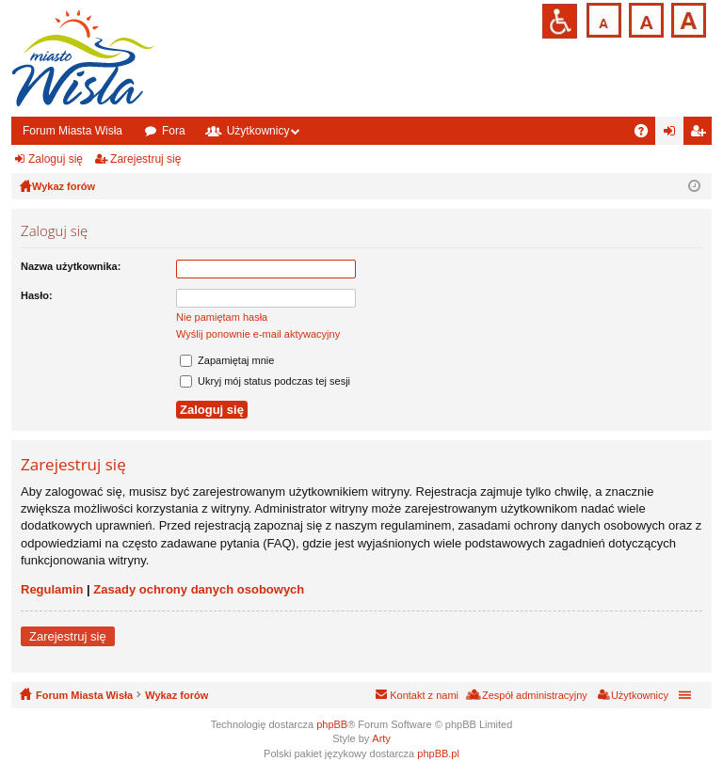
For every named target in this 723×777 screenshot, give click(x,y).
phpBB (331, 724)
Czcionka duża (686, 18)
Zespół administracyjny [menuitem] (534, 695)
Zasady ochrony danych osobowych (198, 589)
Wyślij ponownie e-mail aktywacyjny (258, 334)
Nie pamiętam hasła (221, 317)
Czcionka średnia (644, 18)
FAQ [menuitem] (647, 134)
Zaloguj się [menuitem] (673, 134)
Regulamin (52, 589)
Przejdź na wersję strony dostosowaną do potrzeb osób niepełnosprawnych (559, 21)
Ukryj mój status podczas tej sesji (265, 381)
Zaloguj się (55, 159)
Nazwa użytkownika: (70, 266)
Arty (381, 738)
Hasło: (37, 295)
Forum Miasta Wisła (72, 130)
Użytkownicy (258, 130)
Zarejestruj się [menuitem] (701, 134)
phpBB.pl (438, 753)
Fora (173, 130)
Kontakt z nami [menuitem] (424, 695)
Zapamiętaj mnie (227, 360)
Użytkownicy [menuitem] (639, 695)
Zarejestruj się (145, 159)
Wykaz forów (176, 695)
